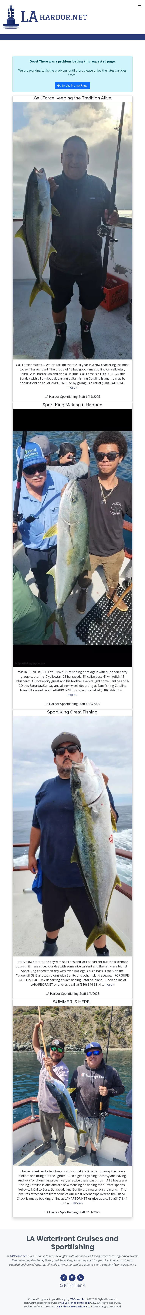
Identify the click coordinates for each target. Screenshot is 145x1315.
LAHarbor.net (18, 1256)
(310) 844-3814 (72, 1285)
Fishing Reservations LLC (74, 1306)
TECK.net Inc (78, 1299)
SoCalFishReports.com (75, 1302)
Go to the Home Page (72, 85)
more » (72, 387)
